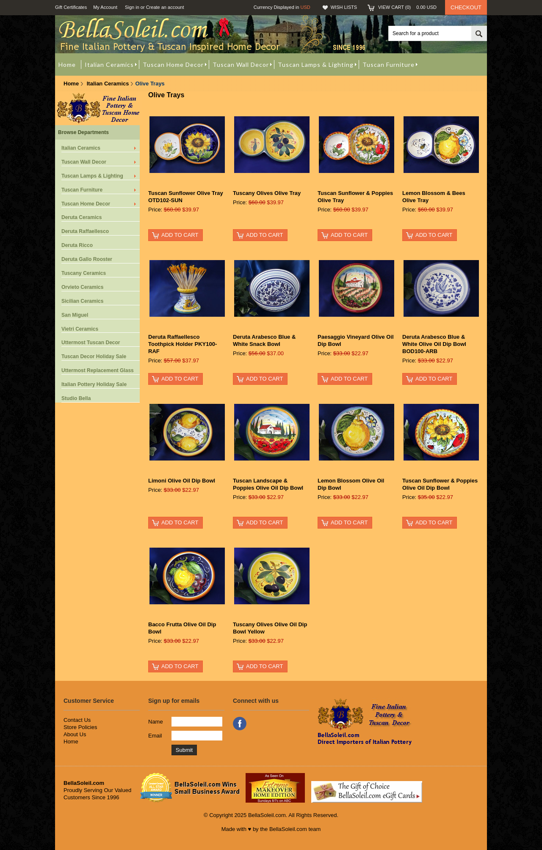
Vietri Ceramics (79, 329)
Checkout (466, 7)
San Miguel (74, 315)
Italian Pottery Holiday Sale (94, 384)
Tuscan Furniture (81, 190)
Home (71, 83)
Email (155, 735)
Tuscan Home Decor (85, 204)
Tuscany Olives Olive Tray (267, 193)
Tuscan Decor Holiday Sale (93, 356)
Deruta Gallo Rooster (86, 259)
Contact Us (77, 720)
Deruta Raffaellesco (85, 231)
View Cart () (407, 7)
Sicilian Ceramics (82, 301)
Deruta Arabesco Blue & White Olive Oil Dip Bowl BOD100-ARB (434, 344)
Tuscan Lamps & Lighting (92, 176)
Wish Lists (344, 7)
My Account (105, 7)
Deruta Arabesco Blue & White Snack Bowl (264, 340)
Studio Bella (76, 398)
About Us (75, 734)
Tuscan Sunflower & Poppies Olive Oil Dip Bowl (440, 484)
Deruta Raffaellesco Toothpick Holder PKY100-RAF (182, 344)
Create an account (165, 7)
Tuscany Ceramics (83, 273)
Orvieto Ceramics (82, 287)
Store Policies (80, 727)
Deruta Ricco (77, 245)
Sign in (132, 7)
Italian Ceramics (108, 83)
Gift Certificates (71, 7)
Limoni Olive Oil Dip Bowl (181, 480)
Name (155, 721)
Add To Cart (179, 235)
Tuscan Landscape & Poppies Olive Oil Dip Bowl (268, 484)
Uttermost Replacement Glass (97, 370)
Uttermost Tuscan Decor (90, 342)
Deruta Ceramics (81, 217)
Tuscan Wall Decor (83, 162)
